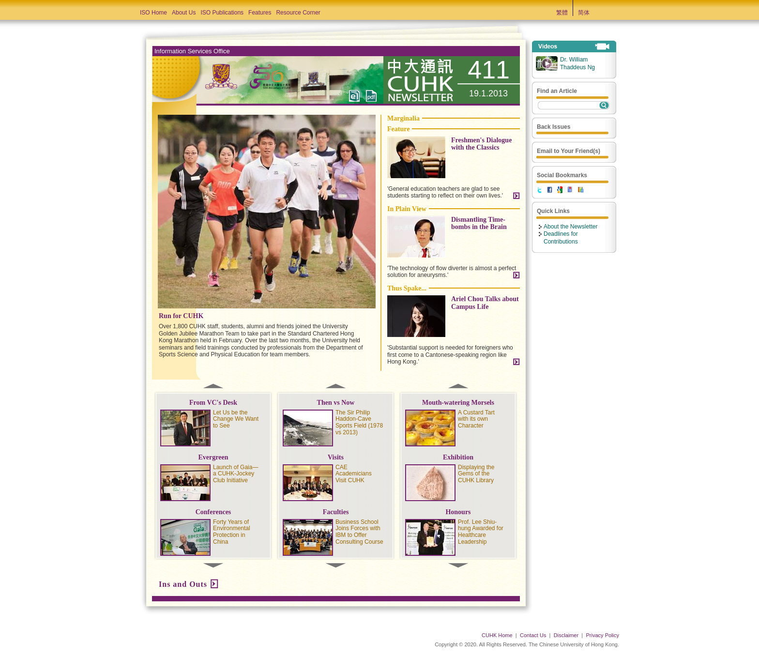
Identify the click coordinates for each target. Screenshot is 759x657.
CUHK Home (497, 635)
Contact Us (533, 635)
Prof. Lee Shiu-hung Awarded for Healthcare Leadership (480, 532)
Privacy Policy (602, 635)
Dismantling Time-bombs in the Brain (479, 223)
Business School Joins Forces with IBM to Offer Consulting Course (359, 532)
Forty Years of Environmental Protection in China (231, 532)
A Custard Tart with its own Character (476, 419)
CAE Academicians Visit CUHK (353, 474)
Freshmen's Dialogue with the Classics (481, 144)
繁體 (562, 12)
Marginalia (403, 118)
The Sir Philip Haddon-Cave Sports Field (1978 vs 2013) (359, 422)
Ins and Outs (183, 584)
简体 (584, 12)
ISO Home (153, 12)
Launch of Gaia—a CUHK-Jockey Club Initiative (235, 474)
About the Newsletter (570, 226)
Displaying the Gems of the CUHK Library (476, 474)
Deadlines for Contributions (561, 237)
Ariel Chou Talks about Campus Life (485, 302)
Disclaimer (566, 635)
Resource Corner (298, 12)
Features (259, 12)
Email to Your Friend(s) (568, 151)
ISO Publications (221, 12)
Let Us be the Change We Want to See (235, 419)
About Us (184, 12)
